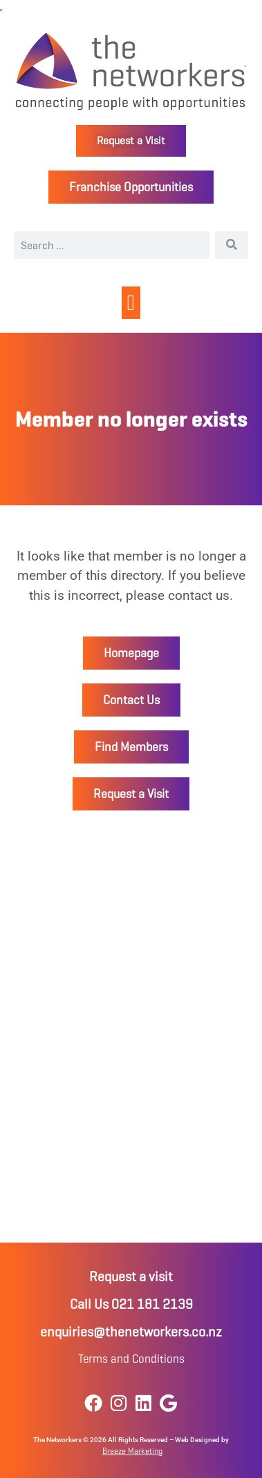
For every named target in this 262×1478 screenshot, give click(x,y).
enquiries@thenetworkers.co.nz (131, 1332)
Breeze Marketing (132, 1451)
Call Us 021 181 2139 (131, 1304)
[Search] (231, 245)
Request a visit (131, 1276)
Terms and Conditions (131, 1359)
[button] (131, 302)
